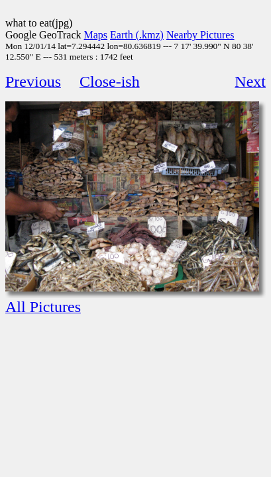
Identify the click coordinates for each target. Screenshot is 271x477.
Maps (96, 34)
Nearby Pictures (200, 34)
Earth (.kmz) (137, 34)
